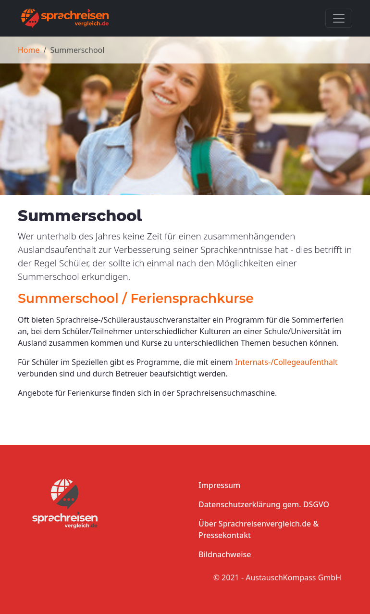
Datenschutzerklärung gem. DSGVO (263, 504)
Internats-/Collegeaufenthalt (286, 362)
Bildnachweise (224, 554)
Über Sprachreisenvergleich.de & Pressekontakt (258, 529)
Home (29, 50)
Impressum (219, 485)
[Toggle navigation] (338, 18)
